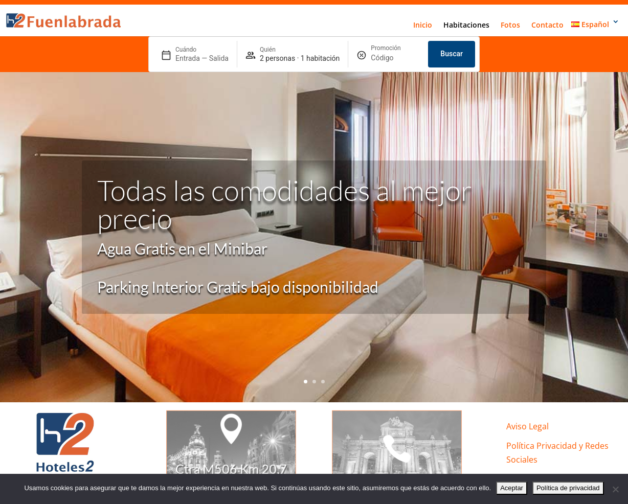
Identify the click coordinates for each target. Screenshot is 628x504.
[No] (615, 489)
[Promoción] (395, 58)
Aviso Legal (527, 426)
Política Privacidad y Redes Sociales (557, 452)
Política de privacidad (568, 488)
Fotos (510, 25)
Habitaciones (466, 25)
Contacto (547, 25)
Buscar (451, 54)
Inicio (422, 25)
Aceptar (511, 488)
